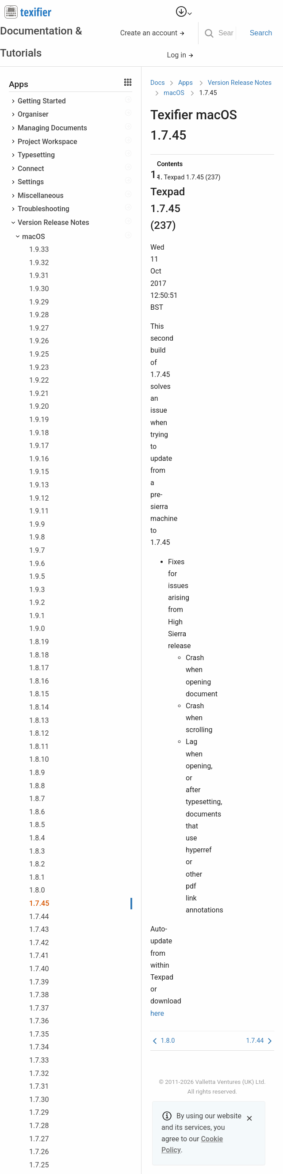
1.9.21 (39, 393)
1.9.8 (37, 537)
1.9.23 (39, 367)
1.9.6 (37, 563)
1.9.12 (39, 498)
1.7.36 (39, 1021)
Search (261, 33)
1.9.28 (39, 315)
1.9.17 (39, 445)
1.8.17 (39, 668)
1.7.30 (39, 1099)
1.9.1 (37, 616)
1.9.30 (39, 289)
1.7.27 (39, 1139)
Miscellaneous (41, 195)
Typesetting (36, 155)
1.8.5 (37, 825)
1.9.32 (39, 262)
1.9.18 (39, 433)
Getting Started (42, 101)
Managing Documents (52, 128)
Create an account (152, 33)
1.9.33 (39, 249)
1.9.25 (39, 354)
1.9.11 (39, 511)
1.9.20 (39, 406)
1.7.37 (39, 1008)
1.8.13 (39, 720)
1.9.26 (39, 341)
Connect (31, 168)
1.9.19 (39, 419)
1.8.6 (37, 812)
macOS (33, 236)
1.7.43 (39, 929)
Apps (185, 83)
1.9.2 (37, 602)
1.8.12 (39, 733)
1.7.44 (39, 916)
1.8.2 (37, 864)
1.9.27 (39, 328)
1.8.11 (39, 746)
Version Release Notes (53, 222)
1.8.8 (37, 786)
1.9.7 (37, 550)
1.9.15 (39, 471)
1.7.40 (39, 969)
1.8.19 (39, 642)
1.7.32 (39, 1073)
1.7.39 (39, 982)
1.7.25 (39, 1165)
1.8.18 (39, 655)
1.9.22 (39, 380)
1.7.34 (39, 1047)
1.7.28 (39, 1125)
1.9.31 (39, 275)
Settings (31, 182)
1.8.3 (37, 851)
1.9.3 (37, 589)
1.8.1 (37, 877)
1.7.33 (39, 1060)
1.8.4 (37, 838)
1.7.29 (39, 1112)
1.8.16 (39, 681)
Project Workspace (47, 141)
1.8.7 (37, 798)
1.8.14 (39, 707)
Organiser (33, 114)
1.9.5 (37, 576)
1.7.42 (39, 942)
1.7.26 (39, 1151)
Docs (157, 83)
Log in (180, 55)
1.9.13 (39, 485)
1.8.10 (39, 759)
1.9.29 (39, 302)
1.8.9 (37, 772)
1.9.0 (37, 628)
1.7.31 (39, 1086)
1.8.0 (37, 890)
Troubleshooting (43, 209)
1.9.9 (37, 524)
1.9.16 (39, 459)
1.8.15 (39, 694)
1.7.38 (39, 995)
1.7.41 (39, 955)
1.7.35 (39, 1034)
